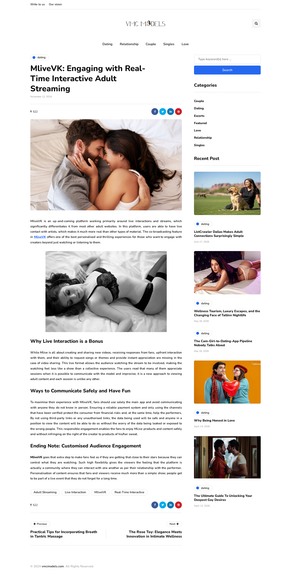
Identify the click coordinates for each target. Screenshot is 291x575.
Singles (168, 44)
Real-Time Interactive (129, 492)
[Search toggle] (256, 23)
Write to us (37, 4)
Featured (200, 123)
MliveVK (100, 492)
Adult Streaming (45, 492)
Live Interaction (75, 492)
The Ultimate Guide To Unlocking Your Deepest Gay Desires (223, 498)
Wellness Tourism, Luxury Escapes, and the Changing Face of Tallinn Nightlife (227, 313)
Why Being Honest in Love (214, 420)
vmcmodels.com (53, 566)
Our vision (55, 4)
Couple (151, 44)
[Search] (227, 59)
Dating (107, 44)
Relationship (129, 44)
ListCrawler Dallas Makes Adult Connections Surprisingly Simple (219, 234)
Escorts (199, 116)
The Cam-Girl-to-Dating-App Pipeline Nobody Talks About (223, 343)
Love (185, 44)
